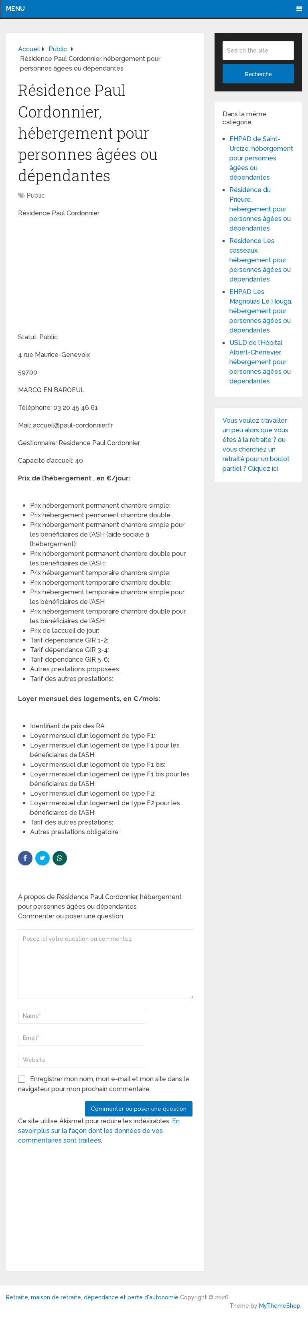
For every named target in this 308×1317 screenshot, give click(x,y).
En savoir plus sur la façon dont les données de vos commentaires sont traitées (99, 1130)
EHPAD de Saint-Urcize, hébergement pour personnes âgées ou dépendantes (261, 158)
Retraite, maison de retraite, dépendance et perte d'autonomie (92, 1297)
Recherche (258, 74)
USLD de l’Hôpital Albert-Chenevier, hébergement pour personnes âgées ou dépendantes (260, 362)
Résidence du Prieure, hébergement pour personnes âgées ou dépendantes (260, 209)
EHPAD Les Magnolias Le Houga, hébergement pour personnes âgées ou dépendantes (260, 311)
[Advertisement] (78, 276)
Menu (15, 8)
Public (35, 195)
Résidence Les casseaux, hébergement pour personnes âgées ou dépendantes (260, 260)
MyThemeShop (279, 1306)
